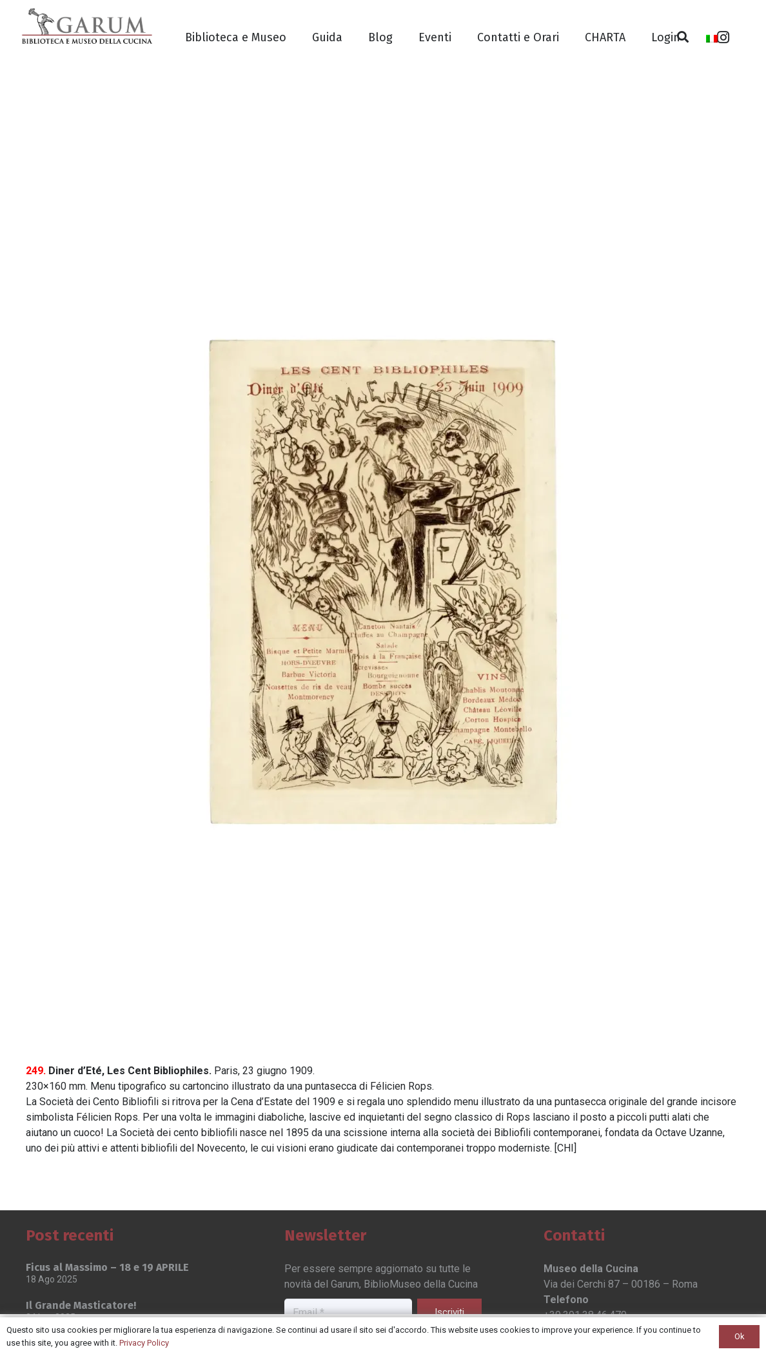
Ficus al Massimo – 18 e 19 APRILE (107, 1267)
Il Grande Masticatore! (81, 1305)
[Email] (347, 1313)
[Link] (87, 25)
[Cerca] (683, 37)
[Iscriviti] (449, 1312)
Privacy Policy (144, 1343)
